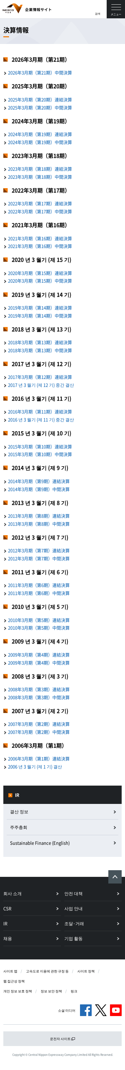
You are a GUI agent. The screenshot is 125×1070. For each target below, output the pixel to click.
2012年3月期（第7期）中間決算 (39, 558)
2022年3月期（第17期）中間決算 (40, 211)
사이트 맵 (10, 970)
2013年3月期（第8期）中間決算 (39, 524)
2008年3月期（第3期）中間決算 (39, 697)
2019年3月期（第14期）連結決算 (40, 307)
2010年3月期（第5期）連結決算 (39, 620)
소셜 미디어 (66, 1010)
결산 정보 (19, 811)
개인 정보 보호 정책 (17, 990)
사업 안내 (73, 908)
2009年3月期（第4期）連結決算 (39, 654)
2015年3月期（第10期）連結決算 (40, 446)
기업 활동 (73, 938)
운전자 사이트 (62, 1038)
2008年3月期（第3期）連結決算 (39, 689)
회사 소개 (12, 893)
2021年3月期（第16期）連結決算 (40, 238)
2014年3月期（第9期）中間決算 (39, 489)
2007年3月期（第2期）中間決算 (39, 732)
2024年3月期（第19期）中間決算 (40, 142)
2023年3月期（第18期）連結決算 (40, 169)
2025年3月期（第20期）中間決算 (40, 107)
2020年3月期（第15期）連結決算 (40, 273)
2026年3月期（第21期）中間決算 (40, 72)
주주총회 (18, 827)
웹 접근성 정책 (14, 980)
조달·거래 (74, 923)
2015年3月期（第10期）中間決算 (40, 454)
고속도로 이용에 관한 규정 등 (47, 970)
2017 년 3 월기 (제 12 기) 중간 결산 (41, 385)
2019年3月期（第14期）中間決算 (40, 315)
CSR (7, 908)
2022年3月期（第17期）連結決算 (40, 203)
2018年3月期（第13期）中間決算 (40, 350)
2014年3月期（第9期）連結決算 (39, 481)
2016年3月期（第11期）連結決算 (40, 411)
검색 (97, 14)
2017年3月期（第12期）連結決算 (40, 377)
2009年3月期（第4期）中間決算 (39, 662)
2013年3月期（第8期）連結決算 (39, 516)
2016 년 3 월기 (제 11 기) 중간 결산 (41, 419)
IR (17, 795)
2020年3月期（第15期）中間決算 (40, 280)
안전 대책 (73, 893)
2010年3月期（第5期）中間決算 (39, 627)
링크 (74, 990)
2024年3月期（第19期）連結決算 (40, 134)
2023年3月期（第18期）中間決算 (40, 177)
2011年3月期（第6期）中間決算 (39, 593)
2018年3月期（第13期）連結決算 (40, 342)
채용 (7, 938)
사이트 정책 (86, 970)
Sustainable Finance (40, 843)
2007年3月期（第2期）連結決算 (39, 724)
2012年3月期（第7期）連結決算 (39, 550)
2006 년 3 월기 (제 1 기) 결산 (35, 766)
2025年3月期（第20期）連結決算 (40, 99)
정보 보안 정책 (51, 990)
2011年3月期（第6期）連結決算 (39, 585)
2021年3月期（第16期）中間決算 (40, 246)
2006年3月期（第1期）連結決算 (39, 758)
